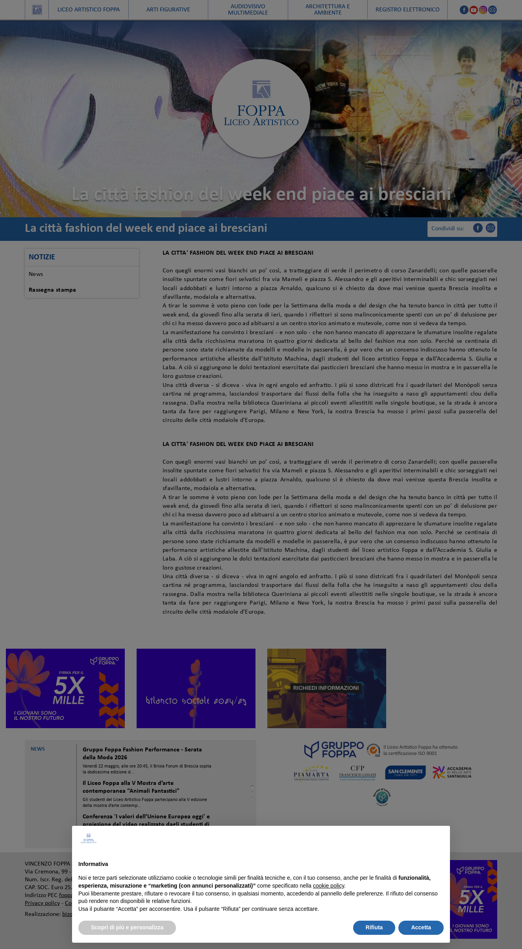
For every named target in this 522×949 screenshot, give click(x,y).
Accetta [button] (421, 927)
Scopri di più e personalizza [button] (127, 927)
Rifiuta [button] (374, 927)
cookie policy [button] (328, 885)
